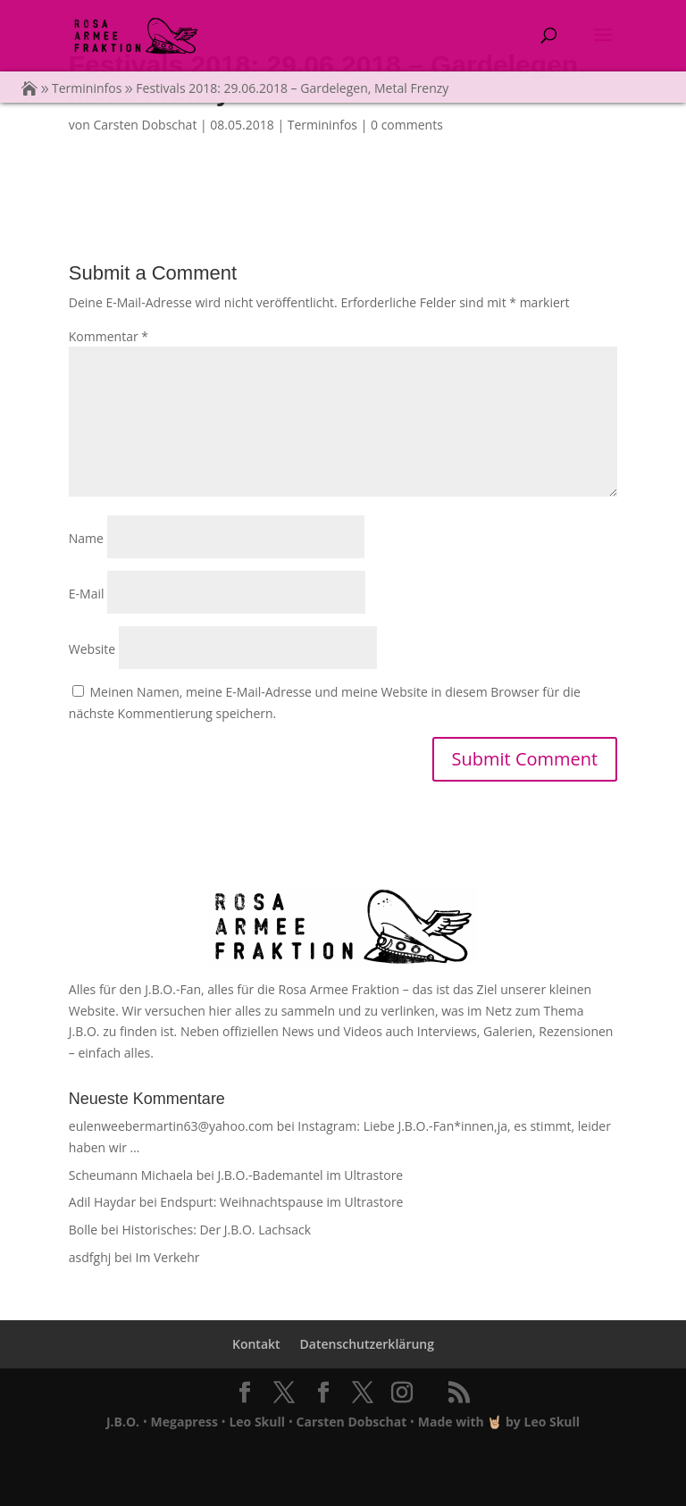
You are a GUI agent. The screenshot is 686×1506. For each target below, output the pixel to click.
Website (92, 648)
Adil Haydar (102, 1201)
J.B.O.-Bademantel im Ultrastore (310, 1175)
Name (86, 538)
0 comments (407, 124)
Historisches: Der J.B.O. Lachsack (216, 1229)
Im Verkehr (167, 1257)
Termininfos (322, 124)
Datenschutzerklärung (367, 1343)
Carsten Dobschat (145, 124)
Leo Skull (257, 1421)
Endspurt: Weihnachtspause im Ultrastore (281, 1201)
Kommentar (108, 336)
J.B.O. (122, 1421)
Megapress (184, 1421)
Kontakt (256, 1343)
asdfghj (90, 1257)
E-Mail (87, 593)
